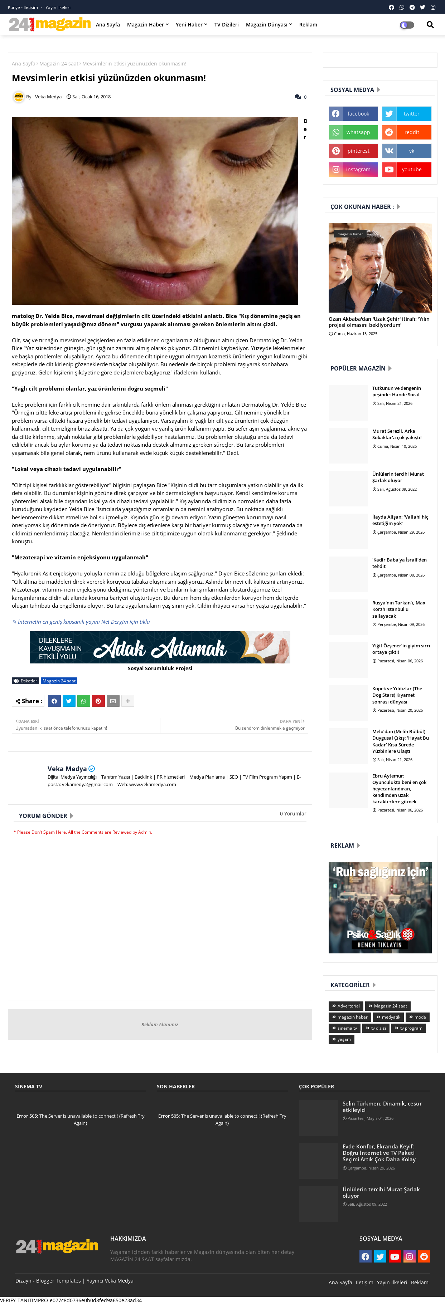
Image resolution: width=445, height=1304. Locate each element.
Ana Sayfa (108, 24)
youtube (412, 169)
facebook (358, 113)
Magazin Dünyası (266, 24)
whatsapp (358, 132)
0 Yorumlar (293, 813)
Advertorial (349, 1006)
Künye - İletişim (23, 7)
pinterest (358, 150)
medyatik (391, 1017)
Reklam (308, 24)
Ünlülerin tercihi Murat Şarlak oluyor (398, 477)
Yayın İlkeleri (58, 7)
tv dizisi (378, 1028)
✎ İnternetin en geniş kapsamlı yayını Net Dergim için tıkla (81, 621)
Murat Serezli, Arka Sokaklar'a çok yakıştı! (397, 434)
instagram (358, 169)
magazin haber (353, 1017)
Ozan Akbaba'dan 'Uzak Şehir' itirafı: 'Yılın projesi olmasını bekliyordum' (379, 322)
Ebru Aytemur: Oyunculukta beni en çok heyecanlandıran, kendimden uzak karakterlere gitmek (399, 789)
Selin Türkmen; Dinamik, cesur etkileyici (382, 1106)
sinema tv (347, 1028)
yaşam (344, 1039)
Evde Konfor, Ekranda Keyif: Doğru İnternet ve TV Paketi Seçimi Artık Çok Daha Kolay (379, 1153)
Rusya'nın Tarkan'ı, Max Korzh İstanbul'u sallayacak (398, 609)
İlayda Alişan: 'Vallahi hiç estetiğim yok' (400, 520)
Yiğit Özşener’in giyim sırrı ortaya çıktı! (401, 648)
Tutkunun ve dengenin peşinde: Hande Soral (396, 391)
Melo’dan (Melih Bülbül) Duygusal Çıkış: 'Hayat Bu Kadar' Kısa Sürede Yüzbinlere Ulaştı (400, 741)
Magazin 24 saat (58, 63)
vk (411, 150)
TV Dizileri (226, 24)
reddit (412, 132)
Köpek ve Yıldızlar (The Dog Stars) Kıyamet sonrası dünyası (397, 695)
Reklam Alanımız (159, 1024)
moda (420, 1017)
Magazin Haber (145, 24)
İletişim (364, 1282)
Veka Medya (67, 768)
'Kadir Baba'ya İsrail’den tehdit (399, 563)
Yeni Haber (189, 24)
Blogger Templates (58, 1280)
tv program (411, 1028)
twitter (412, 113)
